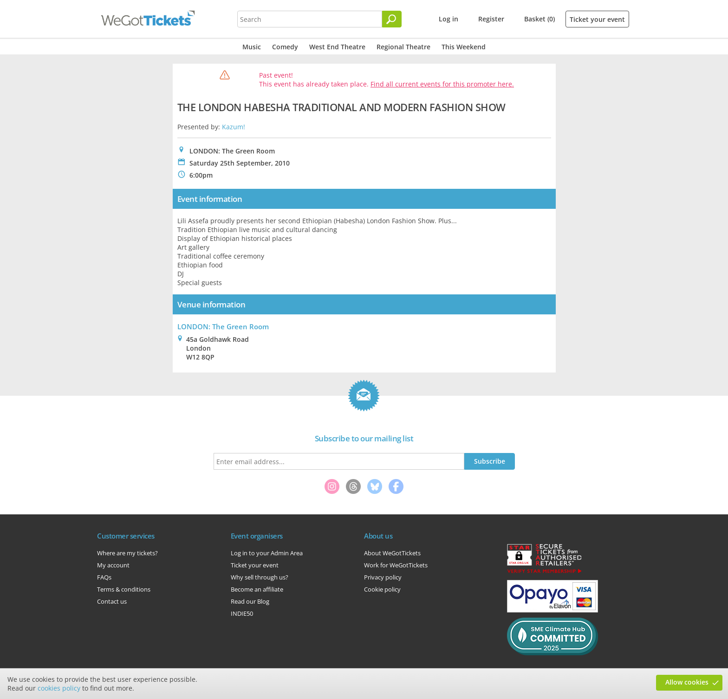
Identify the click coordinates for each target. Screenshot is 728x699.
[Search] (392, 19)
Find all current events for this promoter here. (442, 84)
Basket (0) (539, 18)
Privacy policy (383, 577)
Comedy (285, 46)
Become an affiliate (257, 589)
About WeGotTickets (392, 553)
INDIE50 (242, 613)
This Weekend (464, 46)
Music (251, 46)
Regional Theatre (403, 46)
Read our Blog (250, 601)
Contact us (112, 601)
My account (113, 565)
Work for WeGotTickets (396, 565)
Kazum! (233, 126)
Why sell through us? (259, 577)
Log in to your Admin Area (267, 553)
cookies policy (59, 688)
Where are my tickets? (127, 553)
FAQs (104, 577)
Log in (448, 18)
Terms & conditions (123, 589)
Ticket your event (597, 19)
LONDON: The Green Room (223, 326)
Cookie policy (382, 589)
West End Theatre (337, 46)
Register (491, 18)
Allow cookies (686, 682)
